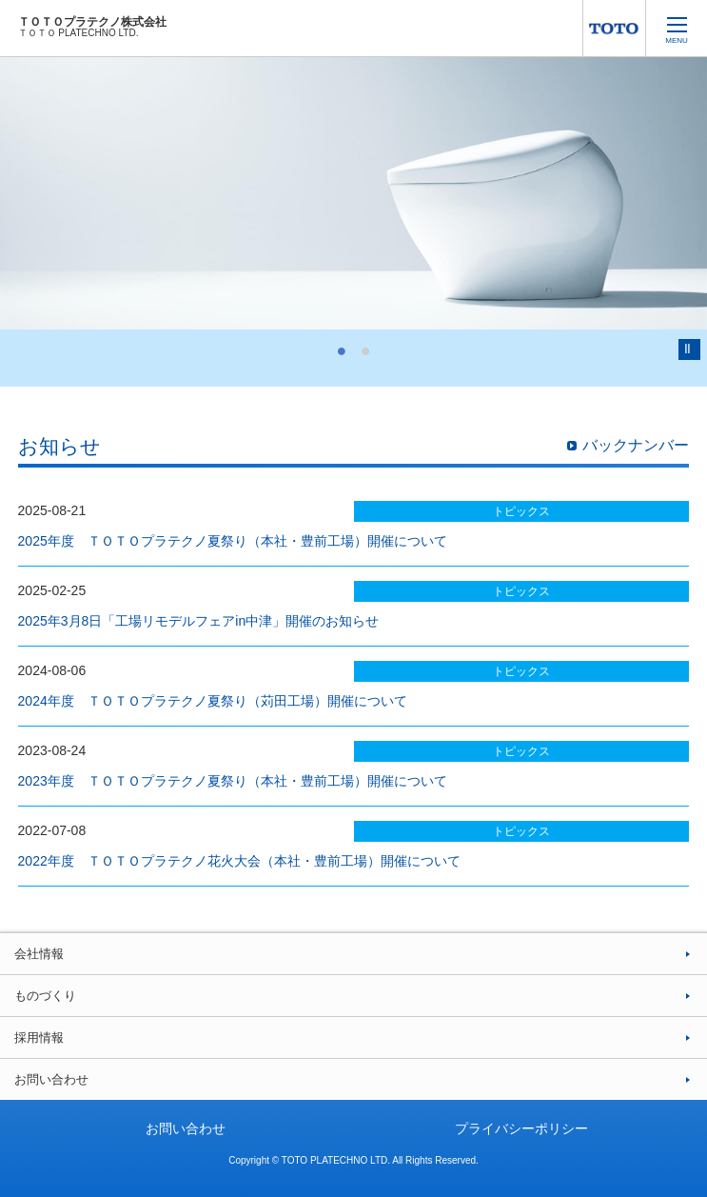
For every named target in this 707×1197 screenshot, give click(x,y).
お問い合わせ (51, 1079)
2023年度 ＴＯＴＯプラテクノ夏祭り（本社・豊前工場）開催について (232, 780)
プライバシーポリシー (521, 1128)
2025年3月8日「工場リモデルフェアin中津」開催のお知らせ (199, 620)
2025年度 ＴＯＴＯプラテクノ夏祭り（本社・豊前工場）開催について (232, 541)
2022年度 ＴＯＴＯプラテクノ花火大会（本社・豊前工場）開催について (239, 860)
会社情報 (39, 954)
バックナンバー (635, 445)
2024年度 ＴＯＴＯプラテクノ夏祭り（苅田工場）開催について (212, 700)
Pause (689, 349)
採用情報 (39, 1037)
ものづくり (45, 995)
